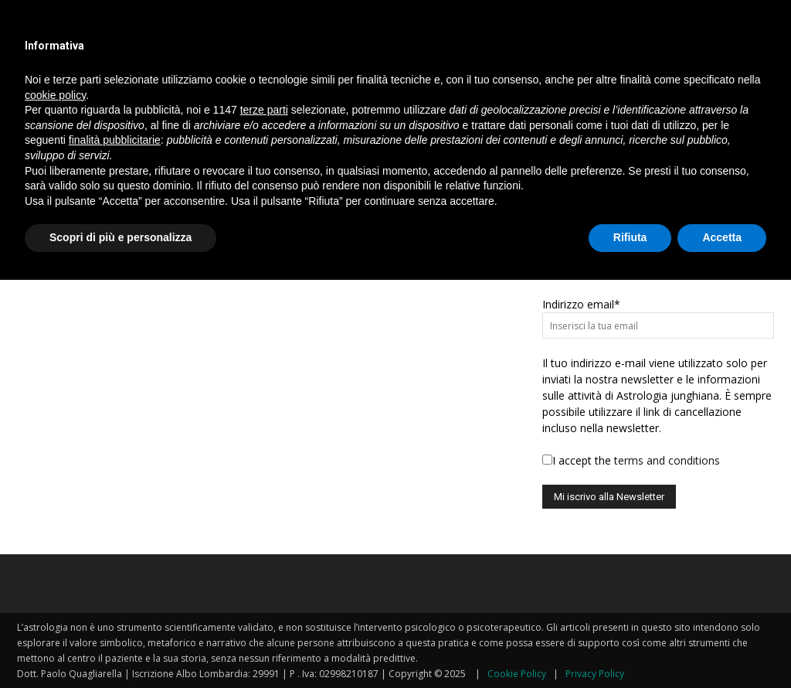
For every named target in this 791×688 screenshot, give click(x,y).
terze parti (264, 110)
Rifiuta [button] (630, 237)
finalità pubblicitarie (115, 140)
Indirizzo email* (581, 304)
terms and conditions (667, 460)
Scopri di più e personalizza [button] (120, 237)
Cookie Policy (516, 673)
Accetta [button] (722, 237)
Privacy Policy (594, 673)
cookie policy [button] (55, 95)
